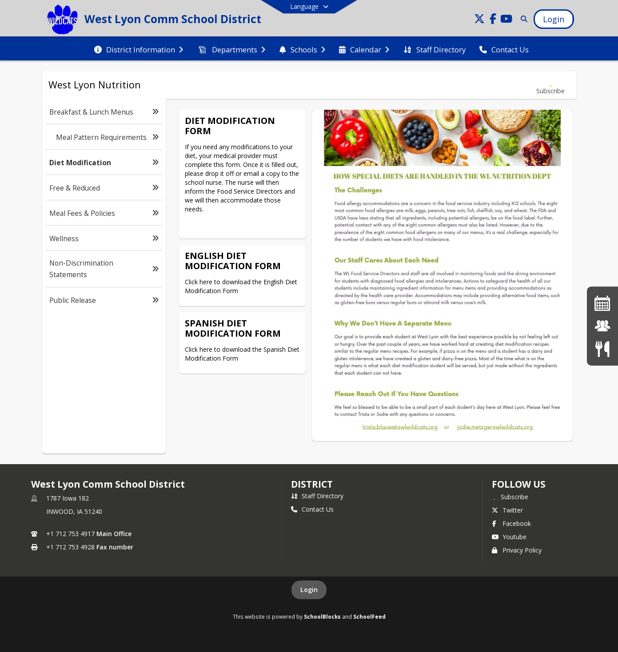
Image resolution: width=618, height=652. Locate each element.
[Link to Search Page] (522, 19)
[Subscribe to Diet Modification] (550, 85)
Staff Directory (317, 496)
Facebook (511, 523)
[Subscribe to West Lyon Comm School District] (510, 496)
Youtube (509, 537)
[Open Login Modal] (554, 19)
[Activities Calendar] (602, 303)
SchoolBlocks (322, 616)
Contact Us (312, 509)
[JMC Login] (602, 326)
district (312, 484)
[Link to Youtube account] (506, 20)
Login (309, 589)
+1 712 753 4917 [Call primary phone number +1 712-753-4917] (70, 533)
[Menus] (602, 349)
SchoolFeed (369, 616)
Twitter (507, 510)
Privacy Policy (517, 550)
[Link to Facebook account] (492, 20)
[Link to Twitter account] (479, 20)
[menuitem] (138, 48)
